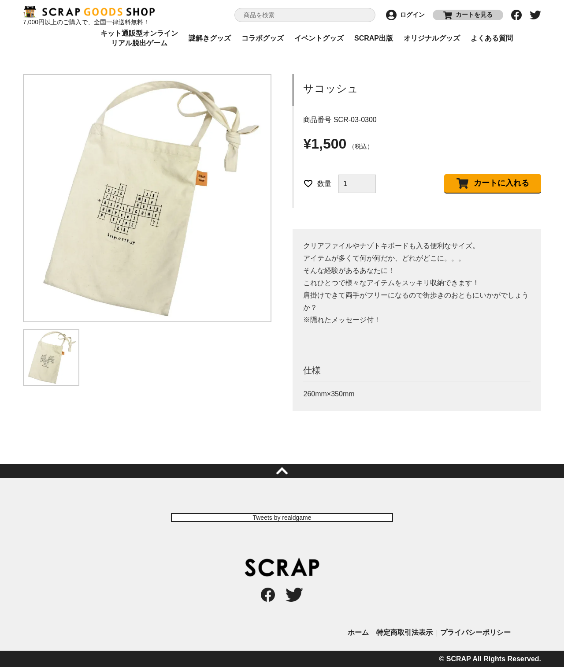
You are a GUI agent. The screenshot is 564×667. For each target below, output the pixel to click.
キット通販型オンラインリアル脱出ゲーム (139, 38)
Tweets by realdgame (281, 517)
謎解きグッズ (210, 38)
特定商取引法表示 (404, 632)
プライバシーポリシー (475, 632)
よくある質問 (492, 38)
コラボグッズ (262, 38)
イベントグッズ (319, 38)
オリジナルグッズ (432, 38)
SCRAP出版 (373, 38)
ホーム (358, 632)
